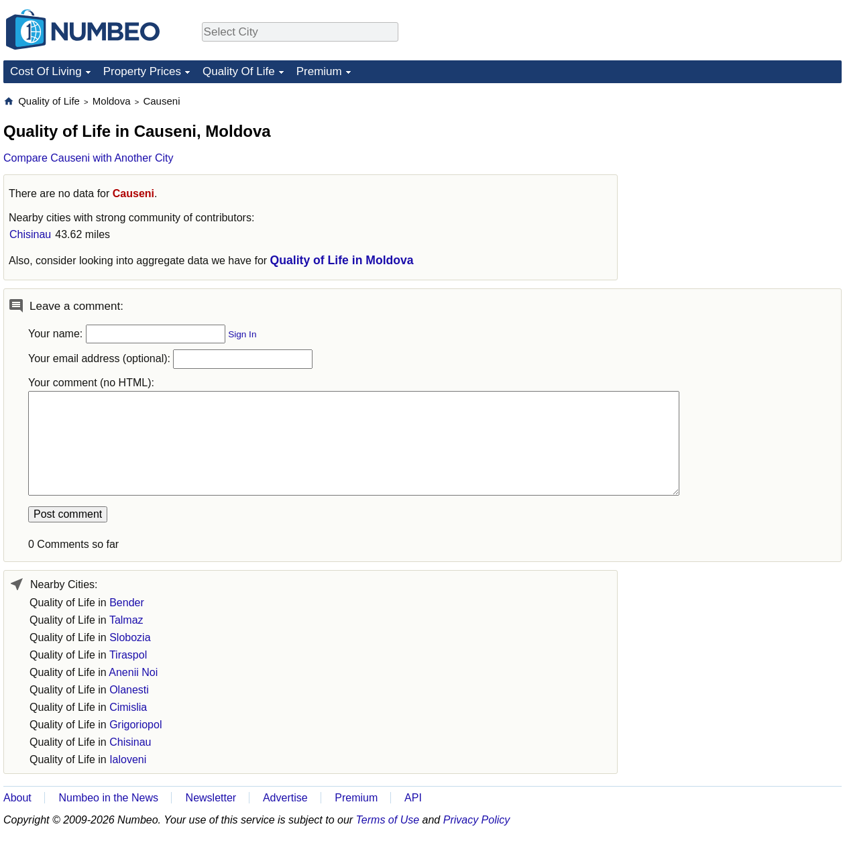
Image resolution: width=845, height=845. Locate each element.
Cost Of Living (46, 71)
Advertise (285, 797)
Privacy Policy (476, 820)
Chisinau (30, 234)
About (17, 797)
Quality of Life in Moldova (342, 260)
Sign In (242, 334)
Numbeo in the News (108, 797)
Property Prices (142, 71)
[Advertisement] (741, 178)
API (413, 797)
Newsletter (211, 797)
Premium (319, 71)
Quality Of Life (239, 71)
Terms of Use (388, 820)
